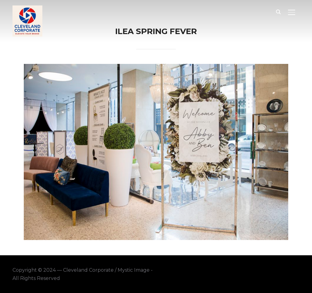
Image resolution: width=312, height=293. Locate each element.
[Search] (278, 11)
